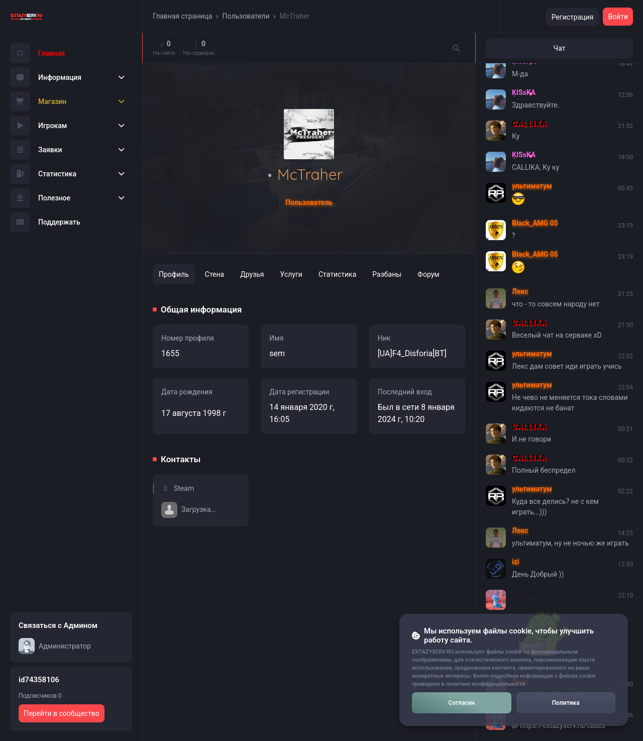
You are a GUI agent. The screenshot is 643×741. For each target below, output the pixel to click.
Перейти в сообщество (61, 713)
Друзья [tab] (252, 274)
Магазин (38, 101)
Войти (618, 17)
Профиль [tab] (174, 274)
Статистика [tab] (337, 274)
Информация (45, 77)
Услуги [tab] (291, 274)
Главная (37, 53)
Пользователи (246, 16)
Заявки (36, 150)
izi (515, 562)
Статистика (43, 174)
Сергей (523, 593)
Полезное (40, 198)
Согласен (462, 702)
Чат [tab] (560, 48)
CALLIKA (529, 124)
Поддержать (45, 222)
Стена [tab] (214, 274)
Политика (566, 702)
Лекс (520, 291)
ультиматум (532, 186)
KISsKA (523, 92)
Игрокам (38, 126)
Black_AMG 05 (535, 223)
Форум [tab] (428, 274)
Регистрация (573, 17)
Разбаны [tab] (386, 274)
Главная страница (182, 16)
